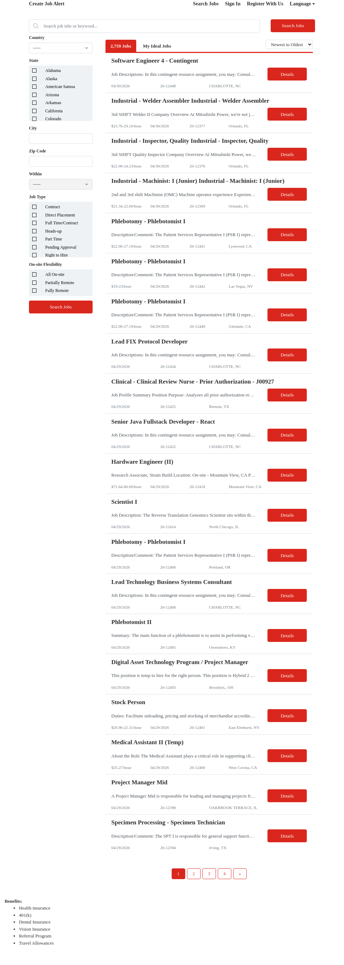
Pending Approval (61, 247)
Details (287, 74)
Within (35, 173)
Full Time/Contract (61, 222)
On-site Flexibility (45, 264)
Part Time (53, 239)
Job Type (37, 196)
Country (36, 37)
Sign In (232, 3)
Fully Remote (57, 290)
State (33, 60)
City (33, 128)
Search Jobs (206, 3)
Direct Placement (60, 215)
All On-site (55, 274)
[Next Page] (240, 873)
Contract (52, 206)
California (54, 110)
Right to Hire (56, 255)
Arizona (52, 94)
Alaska (51, 78)
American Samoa (60, 86)
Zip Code (37, 150)
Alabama (53, 70)
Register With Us (265, 3)
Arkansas (53, 102)
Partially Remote (59, 282)
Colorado (53, 118)
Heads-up (53, 231)
